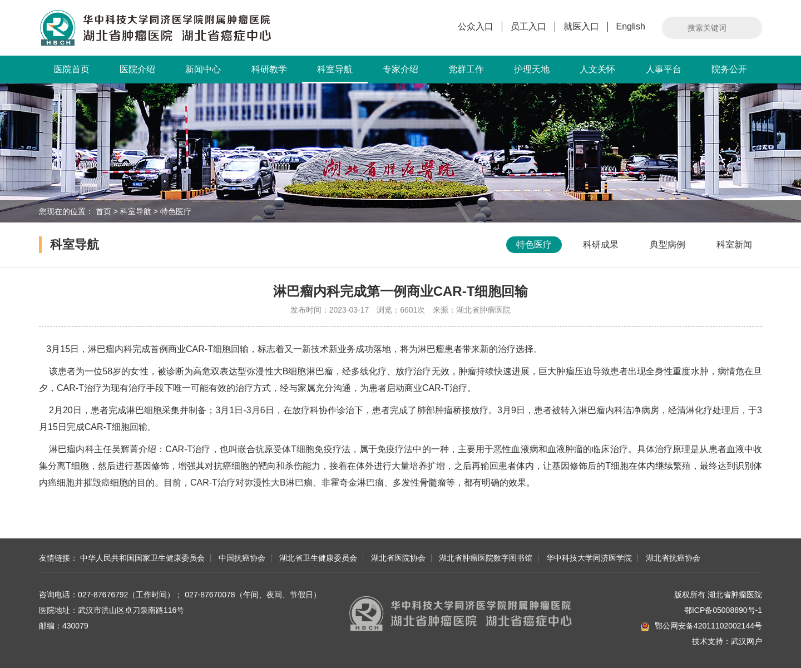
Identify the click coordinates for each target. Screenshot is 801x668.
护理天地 (532, 69)
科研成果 (601, 244)
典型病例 (667, 244)
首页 (103, 211)
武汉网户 (746, 641)
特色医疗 (175, 211)
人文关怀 (597, 69)
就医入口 (581, 26)
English (630, 26)
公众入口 (475, 26)
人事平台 (663, 69)
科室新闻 (734, 244)
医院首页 (72, 69)
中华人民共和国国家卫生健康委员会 (142, 558)
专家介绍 (400, 69)
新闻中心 (203, 69)
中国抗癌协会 (242, 558)
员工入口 (528, 26)
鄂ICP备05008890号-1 (723, 610)
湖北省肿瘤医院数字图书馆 (485, 558)
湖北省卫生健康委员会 (318, 558)
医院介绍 (137, 69)
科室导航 (335, 74)
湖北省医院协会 (398, 558)
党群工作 (466, 69)
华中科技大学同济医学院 (589, 558)
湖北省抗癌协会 (673, 558)
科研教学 (269, 69)
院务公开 (729, 69)
